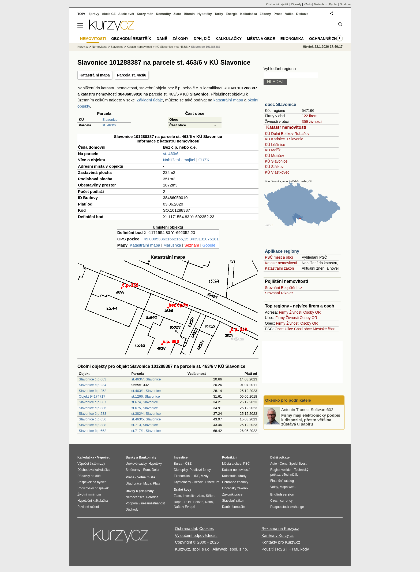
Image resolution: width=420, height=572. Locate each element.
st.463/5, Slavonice (146, 419)
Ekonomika (292, 38)
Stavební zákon (233, 501)
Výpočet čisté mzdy (91, 463)
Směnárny (133, 470)
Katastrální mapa (95, 75)
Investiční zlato (193, 496)
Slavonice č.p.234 (92, 385)
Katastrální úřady (234, 476)
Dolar (155, 470)
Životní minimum (89, 494)
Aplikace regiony (282, 251)
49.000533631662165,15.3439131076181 (181, 239)
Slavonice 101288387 (205, 46)
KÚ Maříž (272, 150)
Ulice (289, 329)
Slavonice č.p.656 (92, 419)
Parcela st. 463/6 (131, 75)
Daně (162, 38)
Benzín (198, 502)
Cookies (206, 528)
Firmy (283, 312)
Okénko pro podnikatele (288, 400)
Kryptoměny (182, 482)
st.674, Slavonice (144, 402)
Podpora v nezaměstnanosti (146, 503)
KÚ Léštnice (275, 144)
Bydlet (333, 4)
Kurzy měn (145, 14)
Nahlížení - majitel (179, 159)
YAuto (308, 4)
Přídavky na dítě (89, 476)
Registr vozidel (280, 470)
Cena (283, 463)
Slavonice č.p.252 (92, 391)
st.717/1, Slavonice (146, 431)
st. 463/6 (109, 125)
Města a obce (261, 38)
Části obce (303, 329)
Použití (267, 549)
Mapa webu (288, 487)
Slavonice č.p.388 (92, 425)
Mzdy (205, 476)
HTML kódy (298, 549)
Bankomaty (147, 457)
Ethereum (212, 482)
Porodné (152, 497)
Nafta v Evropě (184, 507)
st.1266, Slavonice (145, 396)
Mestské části (324, 329)
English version (282, 494)
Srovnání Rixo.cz (279, 293)
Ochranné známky (328, 38)
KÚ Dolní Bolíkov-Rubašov (287, 133)
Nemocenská (135, 497)
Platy (156, 483)
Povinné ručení (88, 507)
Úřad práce (133, 483)
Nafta (209, 502)
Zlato (177, 14)
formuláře (238, 507)
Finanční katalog (282, 481)
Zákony (265, 14)
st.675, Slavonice (144, 408)
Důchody (132, 509)
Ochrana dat (186, 528)
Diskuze (302, 14)
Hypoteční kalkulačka (92, 501)
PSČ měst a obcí (279, 257)
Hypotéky (204, 14)
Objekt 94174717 (92, 396)
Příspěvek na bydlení (92, 482)
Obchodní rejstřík (277, 4)
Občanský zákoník (235, 488)
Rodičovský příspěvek (93, 488)
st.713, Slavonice (144, 425)
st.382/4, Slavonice (146, 414)
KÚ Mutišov (274, 155)
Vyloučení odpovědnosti (196, 535)
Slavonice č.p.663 (92, 379)
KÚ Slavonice (276, 161)
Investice (181, 457)
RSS (281, 549)
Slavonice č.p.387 (92, 402)
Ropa (178, 502)
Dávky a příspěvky (140, 491)
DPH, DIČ (202, 38)
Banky (130, 457)
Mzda (147, 483)
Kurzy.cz (82, 46)
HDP (196, 476)
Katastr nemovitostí (286, 127)
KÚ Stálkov (274, 166)
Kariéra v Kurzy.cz (277, 535)
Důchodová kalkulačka (93, 470)
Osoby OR (312, 312)
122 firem (309, 116)
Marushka (172, 245)
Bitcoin (189, 14)
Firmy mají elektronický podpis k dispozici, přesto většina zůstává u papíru (310, 419)
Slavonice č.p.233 (92, 414)
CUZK (203, 159)
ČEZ (188, 463)
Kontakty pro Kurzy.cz (280, 542)
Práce (278, 14)
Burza (178, 463)
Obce (279, 329)
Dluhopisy (181, 470)
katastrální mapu (228, 100)
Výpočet (103, 457)
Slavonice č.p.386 (92, 408)
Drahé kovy (182, 490)
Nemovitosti (99, 46)
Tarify (219, 14)
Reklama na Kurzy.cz (280, 528)
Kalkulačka (248, 14)
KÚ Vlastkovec (277, 172)
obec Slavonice (280, 104)
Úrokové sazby (136, 463)
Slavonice (109, 120)
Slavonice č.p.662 (92, 431)
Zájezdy (296, 4)
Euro (146, 470)
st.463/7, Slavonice (146, 379)
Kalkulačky (229, 38)
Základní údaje (150, 100)
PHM (188, 502)
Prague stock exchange (287, 507)
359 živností (312, 121)
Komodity (163, 14)
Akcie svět (126, 14)
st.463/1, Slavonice (146, 391)
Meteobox (320, 4)
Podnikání (229, 457)
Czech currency (281, 501)
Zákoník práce (232, 494)
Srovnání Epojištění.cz (283, 287)
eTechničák (290, 474)
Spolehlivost (298, 463)
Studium (345, 4)
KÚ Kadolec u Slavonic (284, 139)
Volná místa (146, 477)
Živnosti (295, 312)
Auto (273, 463)
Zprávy (94, 14)
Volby (274, 487)
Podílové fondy (200, 470)
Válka (289, 14)
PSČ (246, 463)
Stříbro (210, 496)
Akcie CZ (108, 14)
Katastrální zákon (279, 268)
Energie (232, 14)
